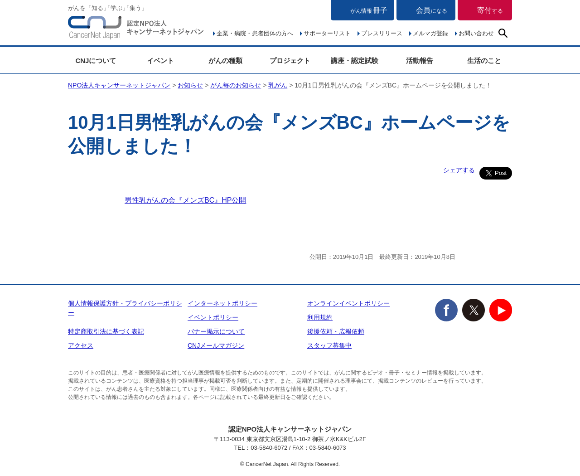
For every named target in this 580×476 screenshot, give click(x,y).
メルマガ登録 (430, 33)
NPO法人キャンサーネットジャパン (136, 29)
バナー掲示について (216, 331)
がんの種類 (225, 60)
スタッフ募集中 (329, 345)
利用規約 (320, 317)
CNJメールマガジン (216, 345)
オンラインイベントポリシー (348, 303)
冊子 (368, 10)
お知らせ (190, 85)
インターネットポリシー (222, 303)
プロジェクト (290, 60)
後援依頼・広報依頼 (335, 331)
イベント (160, 60)
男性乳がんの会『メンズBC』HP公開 (185, 200)
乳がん (277, 85)
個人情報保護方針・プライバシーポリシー (125, 308)
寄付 (490, 10)
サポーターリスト (327, 33)
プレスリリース (381, 33)
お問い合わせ (476, 33)
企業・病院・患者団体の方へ (255, 33)
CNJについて (95, 60)
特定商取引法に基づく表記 (106, 331)
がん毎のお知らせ (235, 85)
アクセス (80, 345)
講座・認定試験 (354, 60)
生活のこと (484, 60)
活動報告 (419, 60)
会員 (431, 10)
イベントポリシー (213, 317)
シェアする (459, 170)
